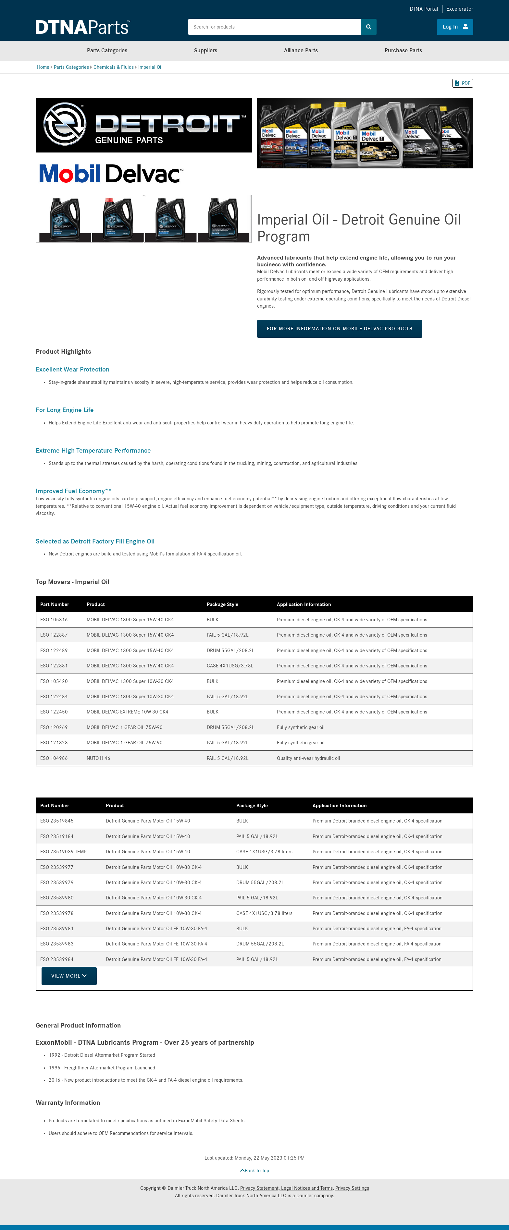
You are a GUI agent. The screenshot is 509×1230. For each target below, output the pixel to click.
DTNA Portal (424, 9)
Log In (455, 27)
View (70, 976)
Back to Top (254, 1170)
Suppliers (205, 50)
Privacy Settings (352, 1188)
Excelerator (459, 9)
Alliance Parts (301, 50)
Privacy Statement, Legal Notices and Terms (286, 1188)
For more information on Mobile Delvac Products (340, 328)
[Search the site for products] (274, 27)
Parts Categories (107, 50)
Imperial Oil (150, 67)
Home (43, 67)
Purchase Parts (403, 50)
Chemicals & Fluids (113, 67)
